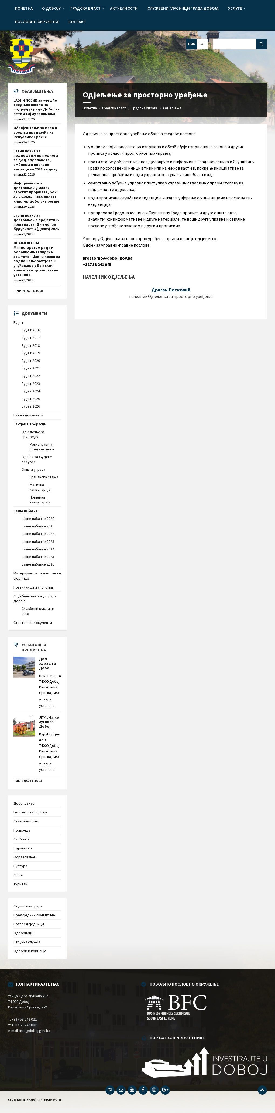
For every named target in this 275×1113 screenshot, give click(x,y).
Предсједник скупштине (34, 915)
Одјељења (172, 108)
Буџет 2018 (31, 345)
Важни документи (28, 415)
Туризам (20, 884)
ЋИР (191, 44)
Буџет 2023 (31, 383)
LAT (202, 44)
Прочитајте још (28, 291)
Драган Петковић (171, 290)
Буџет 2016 (31, 330)
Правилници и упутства (33, 587)
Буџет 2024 (31, 391)
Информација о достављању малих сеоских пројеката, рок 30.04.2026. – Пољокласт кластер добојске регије (36, 192)
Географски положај (30, 812)
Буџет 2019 (31, 353)
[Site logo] (21, 72)
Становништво (25, 821)
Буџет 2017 (31, 337)
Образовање (24, 857)
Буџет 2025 (31, 398)
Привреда (21, 830)
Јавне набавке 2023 (38, 541)
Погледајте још (27, 781)
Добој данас (23, 803)
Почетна (90, 108)
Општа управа (33, 469)
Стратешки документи (32, 622)
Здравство (22, 848)
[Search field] (240, 44)
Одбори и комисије (29, 951)
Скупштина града (28, 906)
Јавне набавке (25, 511)
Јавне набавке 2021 (38, 526)
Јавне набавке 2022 (38, 533)
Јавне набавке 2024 (38, 549)
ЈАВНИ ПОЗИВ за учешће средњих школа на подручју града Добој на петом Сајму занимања (36, 107)
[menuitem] (24, 8)
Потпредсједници (28, 924)
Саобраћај (21, 839)
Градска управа (145, 108)
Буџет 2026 (31, 406)
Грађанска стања (44, 477)
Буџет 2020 (31, 360)
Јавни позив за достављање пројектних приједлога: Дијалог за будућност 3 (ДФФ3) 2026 (36, 222)
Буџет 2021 (31, 368)
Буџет (18, 322)
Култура (20, 865)
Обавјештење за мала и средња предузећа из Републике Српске (35, 132)
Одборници (23, 932)
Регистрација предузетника (42, 447)
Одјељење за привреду (33, 434)
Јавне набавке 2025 (38, 556)
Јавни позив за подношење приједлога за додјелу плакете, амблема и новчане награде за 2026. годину (35, 160)
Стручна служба (26, 942)
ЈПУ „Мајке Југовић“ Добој (49, 722)
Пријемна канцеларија (40, 500)
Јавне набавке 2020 (38, 518)
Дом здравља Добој (47, 663)
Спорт (18, 875)
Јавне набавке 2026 (38, 564)
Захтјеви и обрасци (29, 424)
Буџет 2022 (31, 375)
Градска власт (114, 108)
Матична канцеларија (40, 487)
